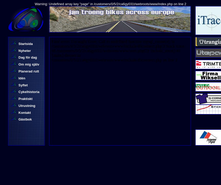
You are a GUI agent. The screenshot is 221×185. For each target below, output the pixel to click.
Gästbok (25, 119)
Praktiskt (25, 99)
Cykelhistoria (28, 92)
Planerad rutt (28, 71)
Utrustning (26, 106)
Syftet (23, 85)
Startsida (25, 44)
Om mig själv (28, 64)
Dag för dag (27, 57)
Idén (21, 78)
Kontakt (24, 113)
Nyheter (24, 51)
